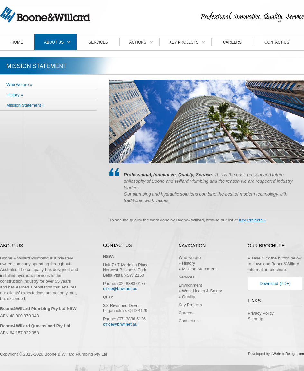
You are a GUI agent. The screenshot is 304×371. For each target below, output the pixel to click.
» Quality (187, 296)
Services (98, 42)
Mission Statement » (25, 105)
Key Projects (183, 42)
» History (187, 263)
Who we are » (19, 84)
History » (14, 95)
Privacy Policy (261, 313)
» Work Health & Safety (200, 290)
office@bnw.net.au (120, 288)
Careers (232, 42)
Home (17, 42)
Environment (190, 285)
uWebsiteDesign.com (287, 354)
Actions (137, 42)
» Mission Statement (197, 269)
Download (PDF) (275, 283)
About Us (54, 42)
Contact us (276, 42)
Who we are (190, 257)
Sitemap (255, 319)
